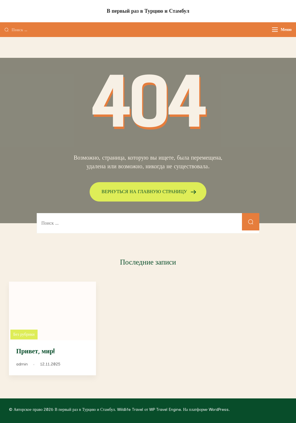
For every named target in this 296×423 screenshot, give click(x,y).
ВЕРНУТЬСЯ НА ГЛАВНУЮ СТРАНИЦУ (144, 191)
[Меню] (275, 29)
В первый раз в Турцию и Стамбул (148, 11)
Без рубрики (24, 334)
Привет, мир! (35, 351)
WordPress (219, 409)
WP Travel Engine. (165, 409)
